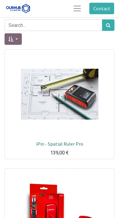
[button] (13, 39)
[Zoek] (108, 25)
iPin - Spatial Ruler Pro (59, 144)
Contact (101, 8)
